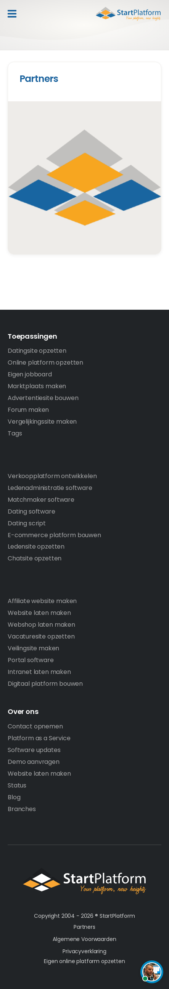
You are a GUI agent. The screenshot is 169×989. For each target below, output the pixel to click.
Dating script (27, 523)
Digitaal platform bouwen (45, 683)
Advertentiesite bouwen (43, 398)
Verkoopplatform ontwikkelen (52, 476)
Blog (14, 797)
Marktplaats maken (37, 386)
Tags (15, 433)
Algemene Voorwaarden (84, 939)
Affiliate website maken (42, 601)
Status (17, 785)
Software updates (34, 750)
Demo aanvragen (34, 761)
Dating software (31, 511)
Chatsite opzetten (34, 558)
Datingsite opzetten (37, 350)
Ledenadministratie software (50, 487)
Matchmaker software (41, 499)
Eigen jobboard (30, 374)
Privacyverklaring (84, 951)
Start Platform (117, 13)
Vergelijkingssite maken (42, 421)
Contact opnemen (35, 726)
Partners (38, 78)
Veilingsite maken (33, 648)
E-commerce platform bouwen (54, 535)
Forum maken (28, 409)
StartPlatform (84, 881)
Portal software (31, 660)
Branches (22, 809)
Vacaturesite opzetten (41, 636)
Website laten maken (39, 612)
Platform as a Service (39, 738)
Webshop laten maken (41, 624)
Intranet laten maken (39, 671)
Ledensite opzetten (36, 546)
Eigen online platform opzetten (84, 961)
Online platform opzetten (45, 362)
